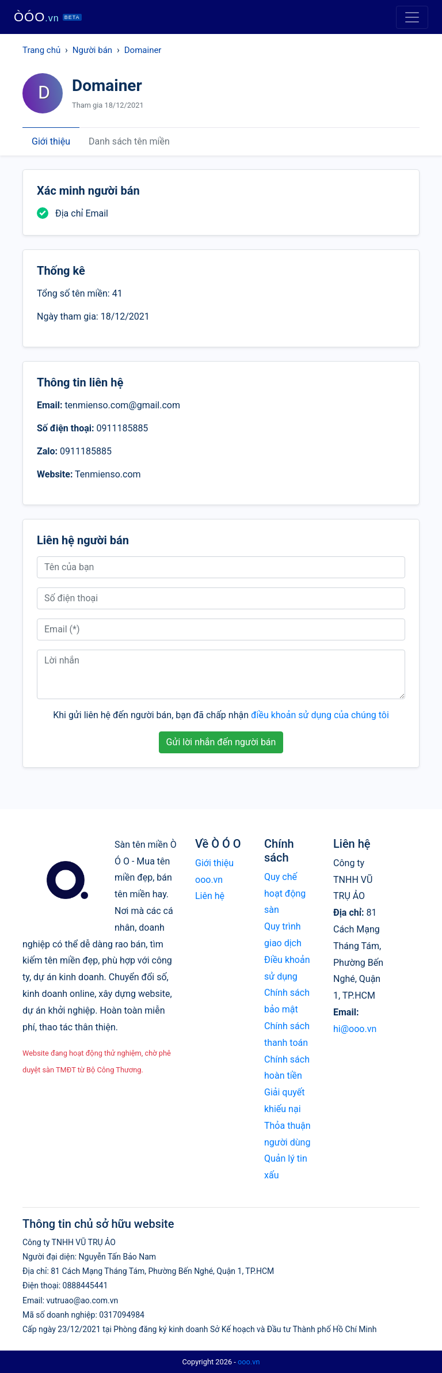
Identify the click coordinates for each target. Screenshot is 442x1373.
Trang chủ (41, 50)
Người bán (92, 50)
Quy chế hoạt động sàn (285, 893)
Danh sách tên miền (129, 141)
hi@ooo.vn (354, 1028)
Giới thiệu (51, 141)
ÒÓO (48, 17)
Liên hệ (209, 895)
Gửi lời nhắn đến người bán (221, 742)
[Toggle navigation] (412, 17)
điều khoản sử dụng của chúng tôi (320, 715)
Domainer (143, 50)
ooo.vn (249, 1361)
